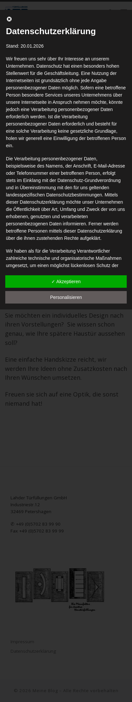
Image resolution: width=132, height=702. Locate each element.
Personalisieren (66, 297)
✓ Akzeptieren (66, 281)
